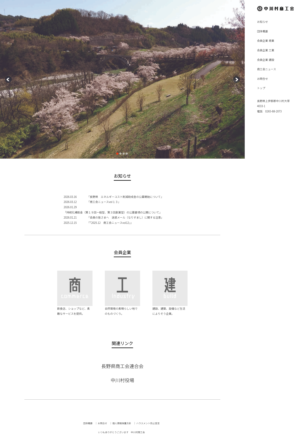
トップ (261, 88)
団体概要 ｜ (90, 423)
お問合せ (262, 78)
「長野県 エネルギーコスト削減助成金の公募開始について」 (125, 197)
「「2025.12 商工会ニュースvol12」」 (110, 223)
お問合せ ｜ (105, 423)
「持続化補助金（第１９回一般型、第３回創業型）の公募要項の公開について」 (113, 212)
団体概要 (262, 31)
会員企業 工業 (265, 50)
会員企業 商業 (265, 40)
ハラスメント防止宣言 (148, 423)
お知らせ (262, 21)
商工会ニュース (266, 69)
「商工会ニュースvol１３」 (104, 202)
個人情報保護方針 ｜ (124, 423)
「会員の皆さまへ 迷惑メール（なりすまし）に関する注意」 (125, 217)
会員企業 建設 (265, 60)
